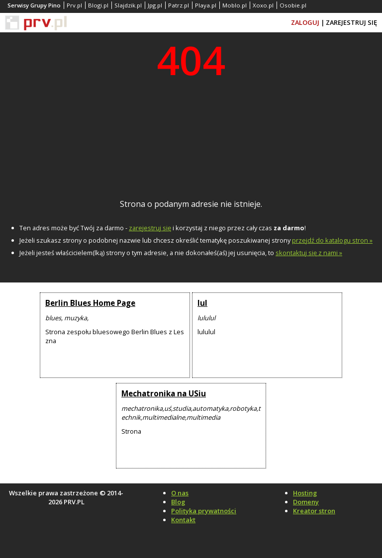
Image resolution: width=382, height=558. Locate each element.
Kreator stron (314, 510)
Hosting (305, 492)
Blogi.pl (98, 5)
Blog (178, 501)
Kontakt (183, 519)
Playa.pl (205, 5)
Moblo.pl (234, 5)
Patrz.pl (178, 5)
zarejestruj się (150, 227)
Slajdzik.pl (128, 5)
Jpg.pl (155, 5)
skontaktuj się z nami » (309, 252)
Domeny (306, 501)
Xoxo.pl (263, 5)
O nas (180, 492)
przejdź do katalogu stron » (332, 240)
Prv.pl (74, 5)
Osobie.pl (293, 5)
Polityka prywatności (203, 510)
